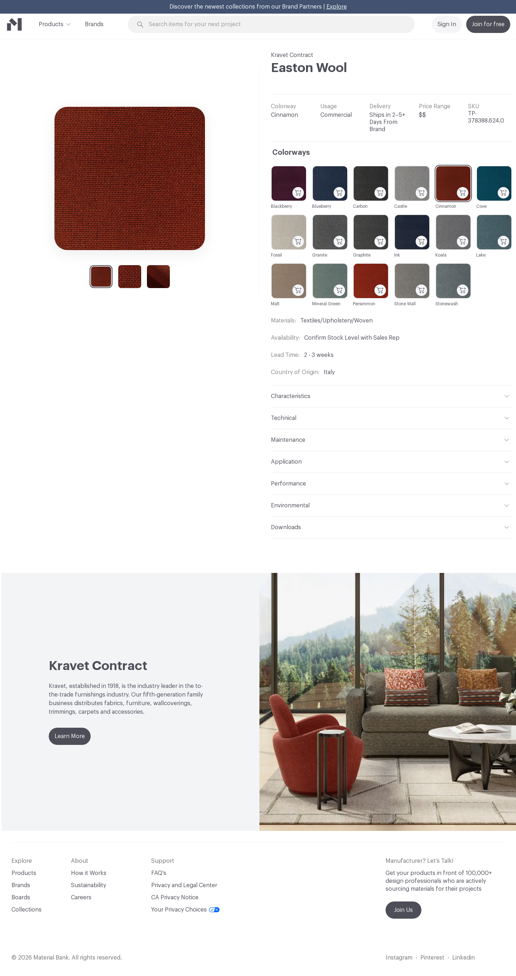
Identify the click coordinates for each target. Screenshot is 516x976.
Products (51, 23)
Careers (81, 897)
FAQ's (158, 873)
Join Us (403, 910)
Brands (94, 24)
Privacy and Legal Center (184, 885)
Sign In (447, 24)
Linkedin (463, 958)
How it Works (88, 873)
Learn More (69, 736)
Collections (26, 910)
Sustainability (88, 885)
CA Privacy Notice (175, 897)
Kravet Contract (292, 55)
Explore (336, 7)
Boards (20, 897)
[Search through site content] (275, 24)
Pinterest (432, 958)
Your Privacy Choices (185, 910)
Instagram (399, 958)
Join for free (488, 24)
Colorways (291, 152)
